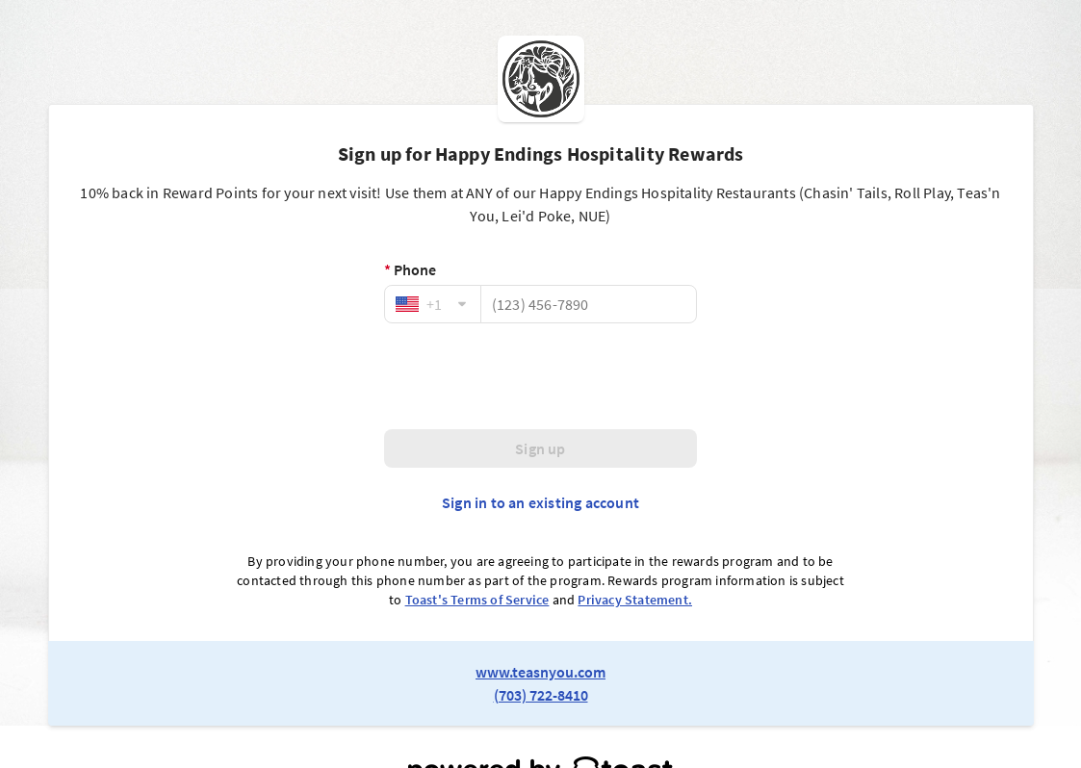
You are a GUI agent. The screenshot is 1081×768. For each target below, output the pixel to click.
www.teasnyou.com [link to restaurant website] (540, 671)
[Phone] (588, 304)
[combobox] (432, 304)
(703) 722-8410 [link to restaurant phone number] (541, 694)
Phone (410, 269)
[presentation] (541, 376)
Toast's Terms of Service (477, 599)
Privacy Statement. (635, 599)
